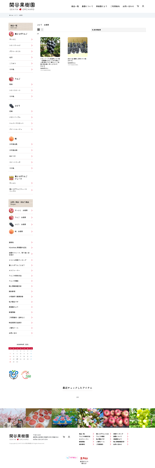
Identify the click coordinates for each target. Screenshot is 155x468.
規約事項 (86, 444)
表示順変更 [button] (96, 30)
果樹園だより (101, 6)
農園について (87, 6)
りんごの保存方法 (86, 436)
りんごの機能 (103, 436)
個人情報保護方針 (120, 442)
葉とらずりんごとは (103, 434)
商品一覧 (75, 6)
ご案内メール (103, 442)
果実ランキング (120, 434)
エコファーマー (86, 439)
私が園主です (103, 439)
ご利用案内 (115, 6)
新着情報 (86, 442)
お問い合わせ (128, 6)
